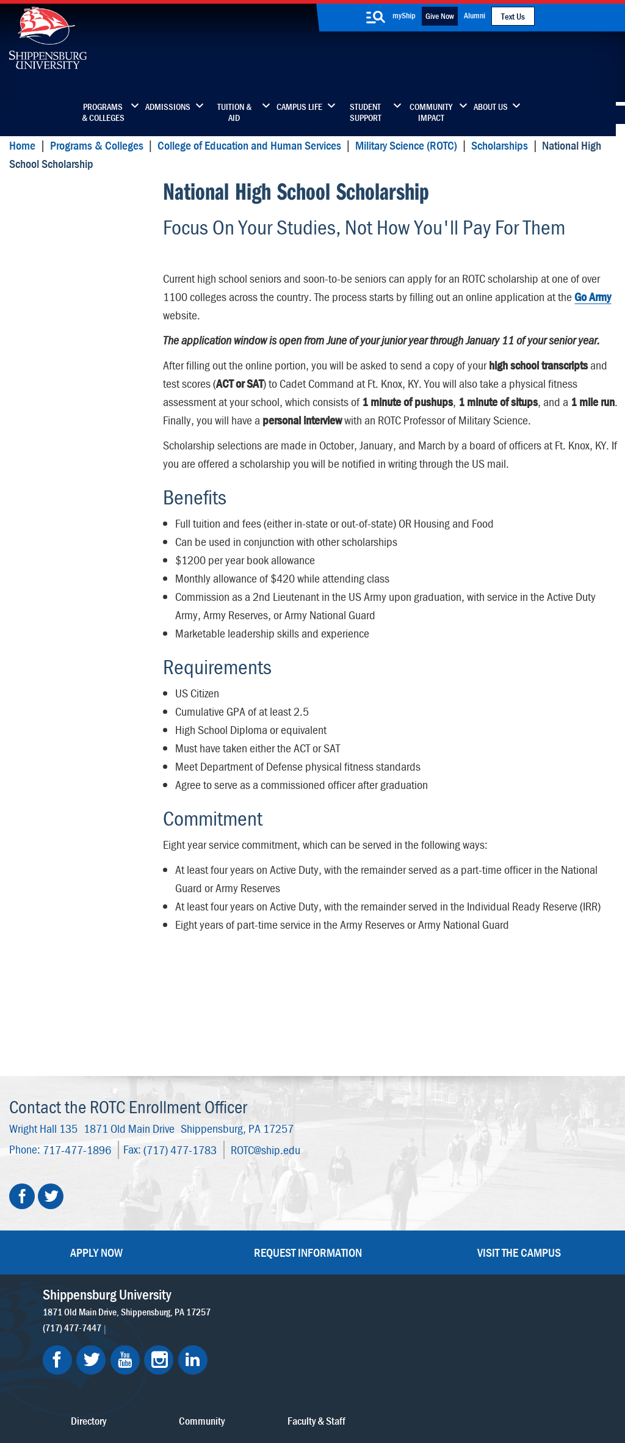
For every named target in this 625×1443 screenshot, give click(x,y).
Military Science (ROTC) (406, 145)
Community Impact (431, 112)
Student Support (365, 112)
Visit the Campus (519, 1117)
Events (271, 1267)
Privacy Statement (167, 1377)
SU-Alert (379, 1267)
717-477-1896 (77, 1015)
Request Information (308, 1117)
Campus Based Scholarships (85, 253)
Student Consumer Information (335, 1389)
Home (22, 145)
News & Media (287, 1241)
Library (271, 1216)
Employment (283, 1292)
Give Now (439, 15)
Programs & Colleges (103, 112)
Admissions (167, 106)
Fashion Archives (395, 1241)
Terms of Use (235, 1377)
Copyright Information (309, 1377)
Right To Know (385, 1377)
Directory (276, 1190)
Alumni (474, 15)
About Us (491, 106)
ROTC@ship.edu (265, 1015)
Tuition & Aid (234, 112)
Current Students (396, 1292)
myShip (404, 15)
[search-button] (376, 17)
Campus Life (299, 106)
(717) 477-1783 (180, 1015)
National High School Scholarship (71, 203)
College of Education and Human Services (249, 145)
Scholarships (499, 145)
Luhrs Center (388, 1216)
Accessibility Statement (514, 1241)
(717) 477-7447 (72, 1193)
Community (385, 1190)
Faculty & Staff (497, 1190)
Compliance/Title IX (234, 1389)
